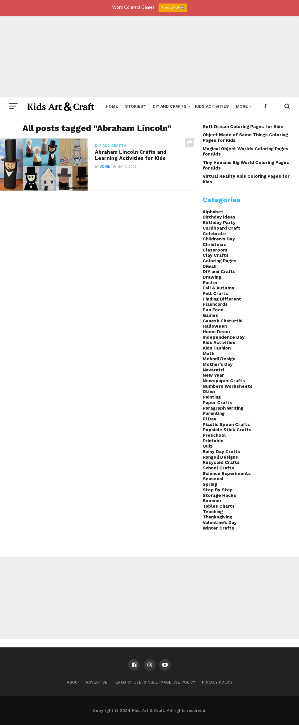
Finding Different (222, 299)
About (73, 682)
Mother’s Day (218, 364)
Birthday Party (219, 222)
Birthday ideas (219, 217)
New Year (213, 375)
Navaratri (213, 370)
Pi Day (209, 419)
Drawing (212, 277)
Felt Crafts (215, 293)
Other (209, 391)
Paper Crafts (217, 402)
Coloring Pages (220, 260)
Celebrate (214, 233)
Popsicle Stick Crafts (227, 429)
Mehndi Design (219, 358)
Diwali (209, 266)
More (242, 106)
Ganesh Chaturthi (222, 321)
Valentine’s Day (220, 522)
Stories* (135, 106)
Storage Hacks (219, 495)
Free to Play (172, 7)
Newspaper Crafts (224, 380)
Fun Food (213, 309)
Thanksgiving (217, 517)
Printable (213, 440)
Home (112, 106)
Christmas (214, 244)
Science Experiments (227, 473)
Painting (212, 397)
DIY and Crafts (170, 106)
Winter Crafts (218, 528)
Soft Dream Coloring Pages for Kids (243, 126)
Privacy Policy (217, 682)
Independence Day (224, 337)
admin (105, 167)
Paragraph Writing (223, 408)
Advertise (96, 682)
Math (208, 353)
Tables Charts (219, 506)
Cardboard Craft (221, 228)
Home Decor (217, 331)
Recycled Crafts (221, 462)
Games (210, 315)
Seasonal (213, 478)
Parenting (214, 413)
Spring (210, 484)
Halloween (215, 326)
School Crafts (218, 468)
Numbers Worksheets (228, 386)
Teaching (213, 511)
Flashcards (215, 304)
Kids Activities (212, 106)
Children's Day (219, 239)
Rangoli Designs (220, 457)
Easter (210, 282)
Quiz (208, 446)
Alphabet (213, 211)
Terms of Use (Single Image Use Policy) (155, 682)
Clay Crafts (216, 255)
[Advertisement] (149, 56)
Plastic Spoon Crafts (226, 424)
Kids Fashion (217, 348)
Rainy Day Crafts (221, 451)
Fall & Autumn (218, 288)
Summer (212, 500)
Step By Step (218, 489)
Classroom (215, 250)
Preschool (214, 435)
